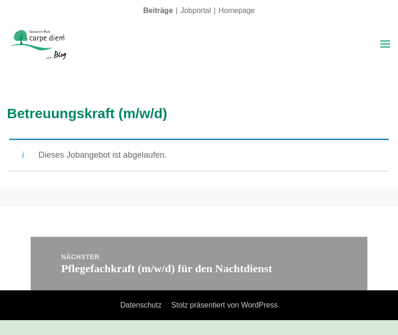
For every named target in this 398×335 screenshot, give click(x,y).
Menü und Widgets (385, 57)
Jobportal (195, 10)
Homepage (236, 10)
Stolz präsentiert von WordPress (224, 305)
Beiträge (158, 10)
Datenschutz (141, 305)
